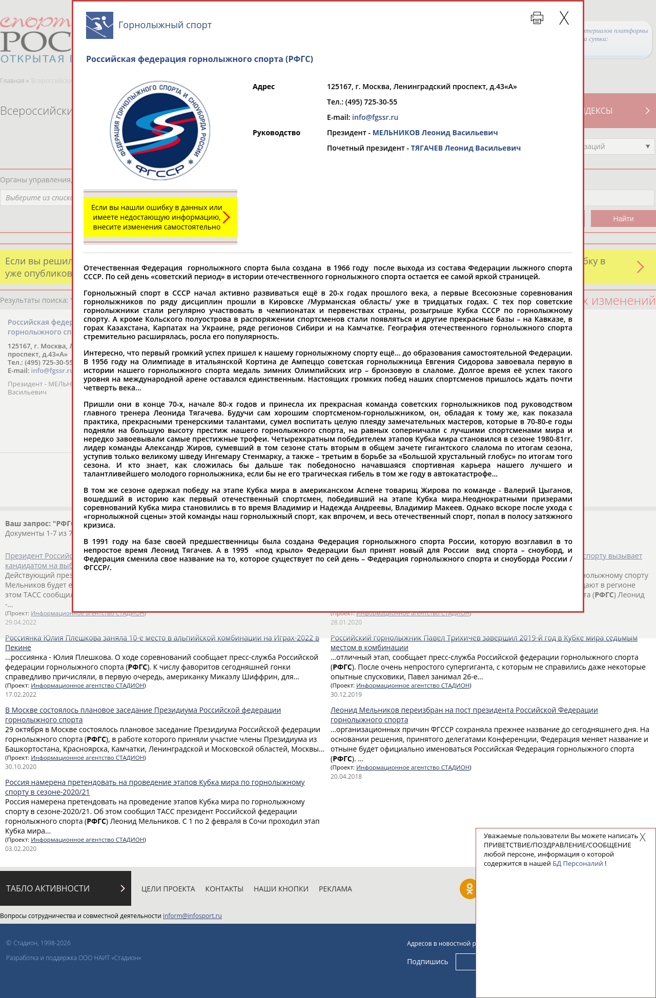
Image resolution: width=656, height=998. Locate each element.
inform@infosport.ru (192, 915)
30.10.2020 (20, 766)
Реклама (335, 888)
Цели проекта (168, 888)
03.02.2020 (20, 848)
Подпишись (427, 961)
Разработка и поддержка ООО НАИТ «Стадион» (73, 957)
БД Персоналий (577, 863)
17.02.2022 (20, 694)
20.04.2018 (346, 776)
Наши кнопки (281, 888)
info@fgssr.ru (375, 117)
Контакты (224, 888)
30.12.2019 (346, 694)
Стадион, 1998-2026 (42, 943)
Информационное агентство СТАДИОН (87, 685)
